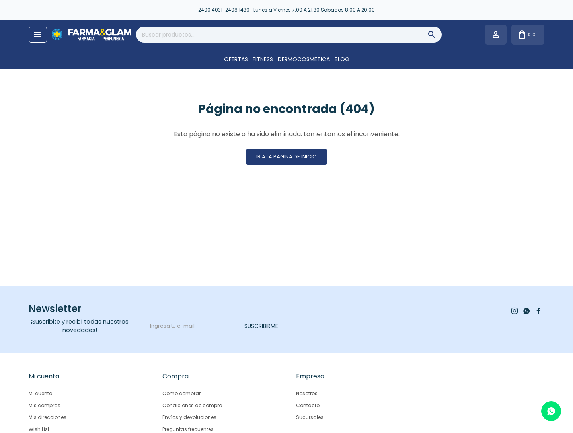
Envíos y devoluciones (189, 417)
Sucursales (310, 417)
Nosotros (307, 393)
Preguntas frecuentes (188, 429)
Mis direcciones (47, 417)
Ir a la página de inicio (286, 156)
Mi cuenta (41, 393)
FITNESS (263, 59)
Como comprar (181, 393)
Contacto (308, 405)
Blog (342, 59)
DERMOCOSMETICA (304, 59)
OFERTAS (236, 59)
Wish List (39, 429)
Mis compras (44, 405)
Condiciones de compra (192, 405)
